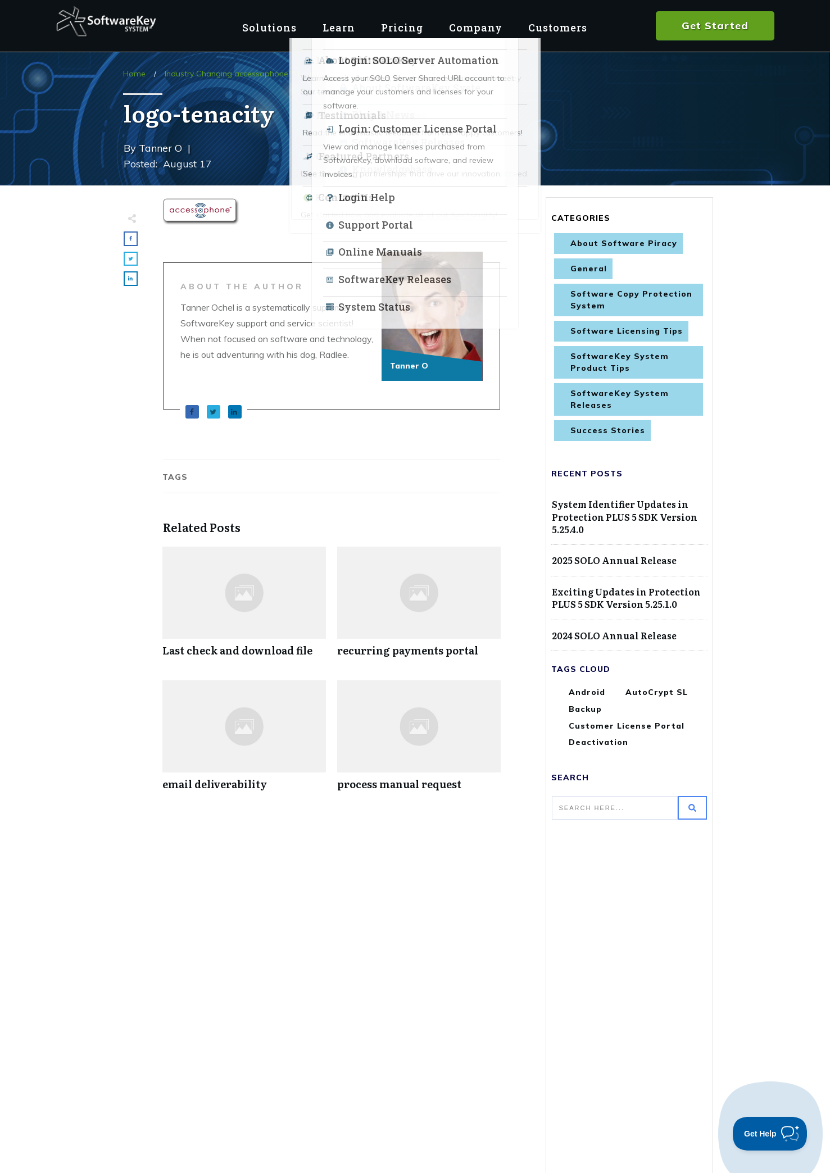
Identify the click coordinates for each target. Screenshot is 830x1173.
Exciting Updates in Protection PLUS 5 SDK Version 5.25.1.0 (626, 598)
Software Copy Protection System (631, 300)
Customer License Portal (626, 726)
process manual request (419, 741)
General (588, 268)
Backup (585, 709)
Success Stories (607, 430)
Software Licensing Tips (626, 331)
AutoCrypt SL (656, 692)
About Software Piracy (623, 243)
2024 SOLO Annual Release (614, 635)
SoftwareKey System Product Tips (619, 362)
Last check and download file (244, 608)
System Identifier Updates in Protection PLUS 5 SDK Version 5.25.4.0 (624, 516)
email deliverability (244, 741)
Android (587, 692)
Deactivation (598, 742)
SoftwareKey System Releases (619, 399)
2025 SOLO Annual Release (614, 560)
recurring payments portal (419, 608)
